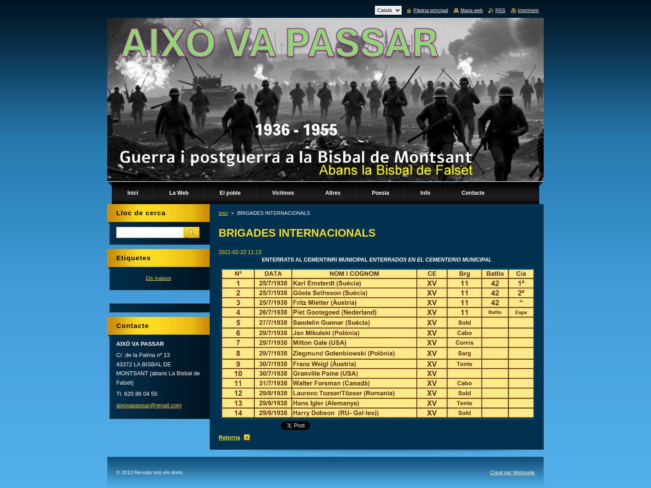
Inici (223, 213)
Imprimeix (528, 10)
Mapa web (471, 10)
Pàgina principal (431, 10)
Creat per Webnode (512, 472)
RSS (500, 10)
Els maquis (158, 278)
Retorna (229, 437)
